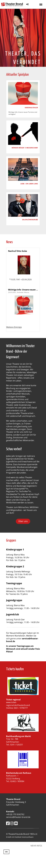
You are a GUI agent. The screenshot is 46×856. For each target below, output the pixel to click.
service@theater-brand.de (22, 640)
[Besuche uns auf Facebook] (8, 823)
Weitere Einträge (14, 327)
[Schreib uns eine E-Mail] (16, 823)
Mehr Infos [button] (36, 845)
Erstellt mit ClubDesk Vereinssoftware (19, 837)
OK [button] (6, 852)
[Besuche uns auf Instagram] (12, 823)
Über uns (23, 521)
